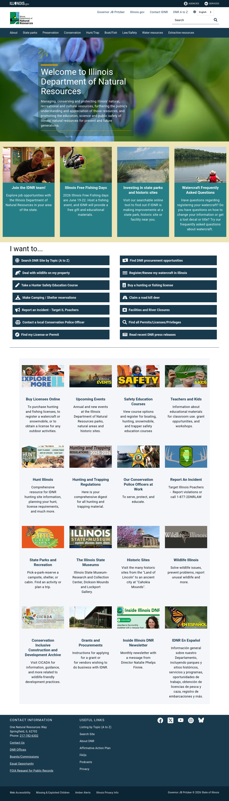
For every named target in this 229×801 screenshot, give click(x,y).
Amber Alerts (83, 792)
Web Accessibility (20, 792)
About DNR (87, 741)
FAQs (83, 755)
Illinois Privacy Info (107, 792)
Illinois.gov (137, 12)
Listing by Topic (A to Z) (95, 727)
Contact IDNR (159, 12)
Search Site (87, 734)
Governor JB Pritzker (111, 12)
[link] (160, 721)
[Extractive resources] (196, 32)
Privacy (84, 769)
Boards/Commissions (24, 756)
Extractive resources (181, 32)
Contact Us (17, 742)
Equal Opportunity (22, 763)
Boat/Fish (111, 32)
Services (211, 3)
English (202, 12)
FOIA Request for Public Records (31, 770)
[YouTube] (181, 721)
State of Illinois (210, 792)
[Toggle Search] (215, 20)
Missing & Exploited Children (52, 792)
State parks (30, 32)
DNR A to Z (180, 12)
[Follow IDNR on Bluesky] (201, 721)
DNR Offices (18, 749)
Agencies (191, 3)
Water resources (152, 32)
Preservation (51, 32)
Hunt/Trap (92, 32)
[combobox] (205, 12)
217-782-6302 (29, 735)
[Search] (195, 20)
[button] (61, 260)
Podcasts (86, 762)
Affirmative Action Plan (95, 748)
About (14, 32)
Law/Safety (129, 32)
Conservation (72, 32)
